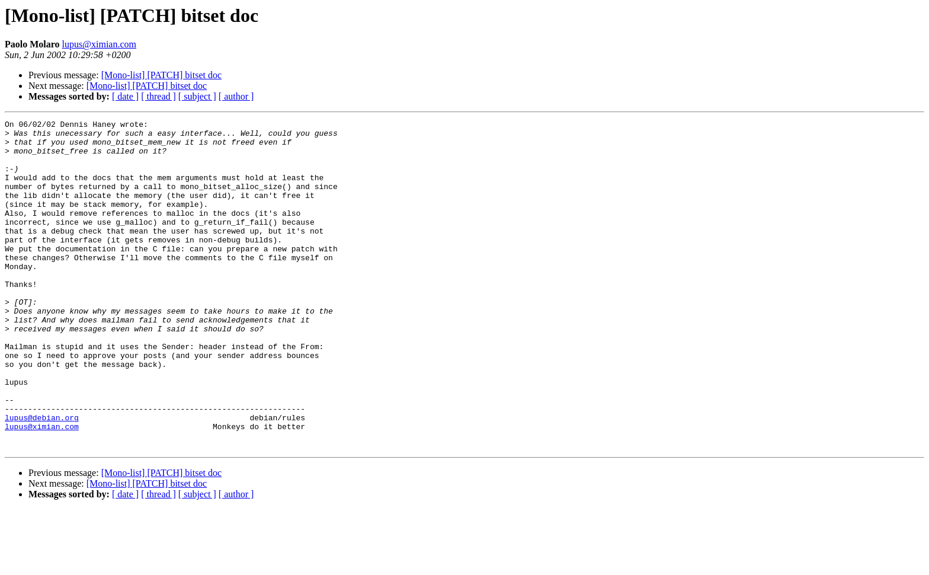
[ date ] (125, 96)
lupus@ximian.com (99, 44)
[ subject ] (197, 96)
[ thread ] (158, 96)
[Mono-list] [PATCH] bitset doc (161, 75)
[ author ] (236, 96)
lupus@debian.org (42, 477)
